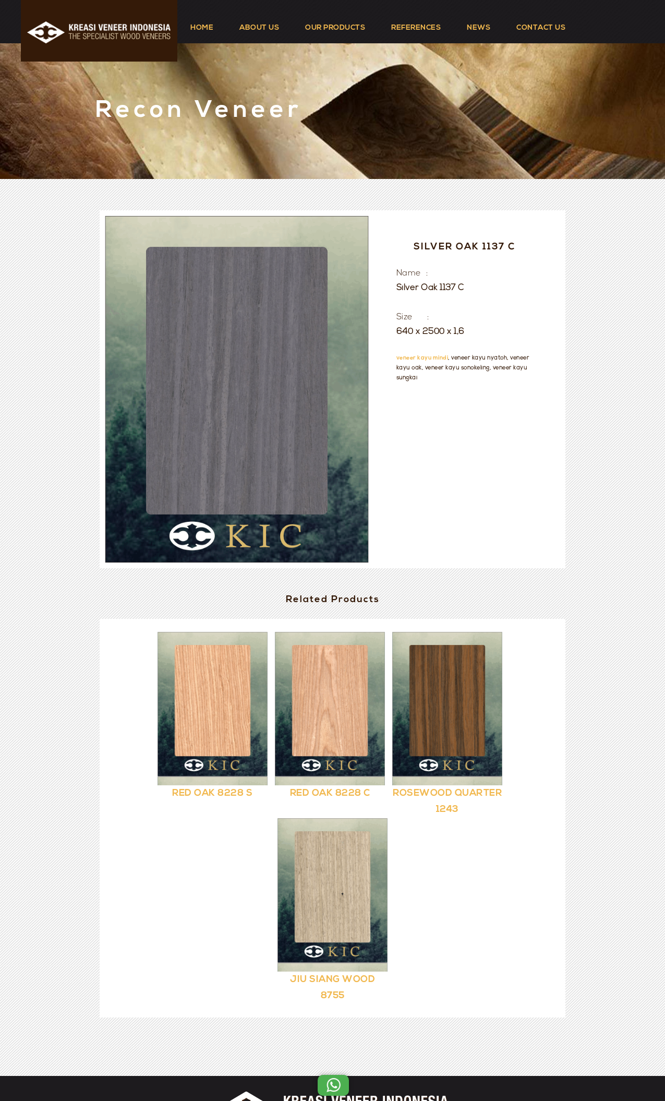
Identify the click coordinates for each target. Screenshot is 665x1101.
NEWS (478, 28)
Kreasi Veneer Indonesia (364, 1065)
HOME (201, 28)
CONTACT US (540, 28)
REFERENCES (416, 28)
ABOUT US (259, 28)
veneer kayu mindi (422, 358)
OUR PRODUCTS (335, 28)
